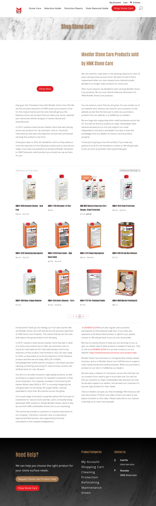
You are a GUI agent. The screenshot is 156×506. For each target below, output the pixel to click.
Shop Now (45, 88)
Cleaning (88, 472)
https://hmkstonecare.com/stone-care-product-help (113, 352)
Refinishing (90, 482)
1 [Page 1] (73, 316)
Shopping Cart (92, 466)
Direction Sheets (73, 10)
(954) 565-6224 (127, 464)
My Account (115, 3)
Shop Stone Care (27, 488)
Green (86, 492)
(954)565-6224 (90, 327)
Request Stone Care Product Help (37, 479)
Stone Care (35, 10)
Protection (89, 477)
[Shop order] (129, 170)
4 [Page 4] (82, 316)
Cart (125, 3)
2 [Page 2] (76, 316)
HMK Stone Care (128, 475)
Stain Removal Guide (97, 10)
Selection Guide (52, 10)
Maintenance (91, 487)
